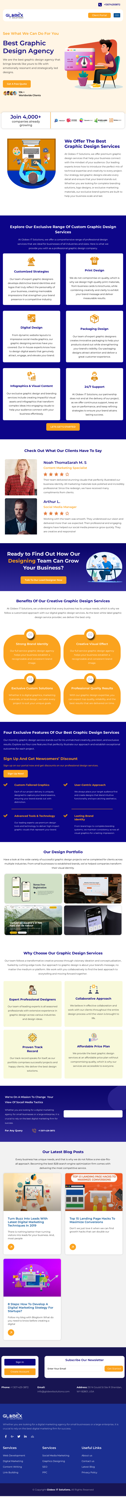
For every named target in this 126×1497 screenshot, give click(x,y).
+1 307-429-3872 (46, 1131)
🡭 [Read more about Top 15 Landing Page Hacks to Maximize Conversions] (72, 1248)
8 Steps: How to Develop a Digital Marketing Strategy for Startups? (30, 1308)
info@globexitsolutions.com (53, 1392)
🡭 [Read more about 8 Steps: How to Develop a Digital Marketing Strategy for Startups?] (11, 1333)
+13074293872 (112, 4)
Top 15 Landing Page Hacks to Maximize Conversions (92, 1221)
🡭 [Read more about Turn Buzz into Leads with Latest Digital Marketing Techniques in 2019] (11, 1248)
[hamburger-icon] (117, 15)
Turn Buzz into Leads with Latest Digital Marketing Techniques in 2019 (28, 1223)
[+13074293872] (100, 4)
